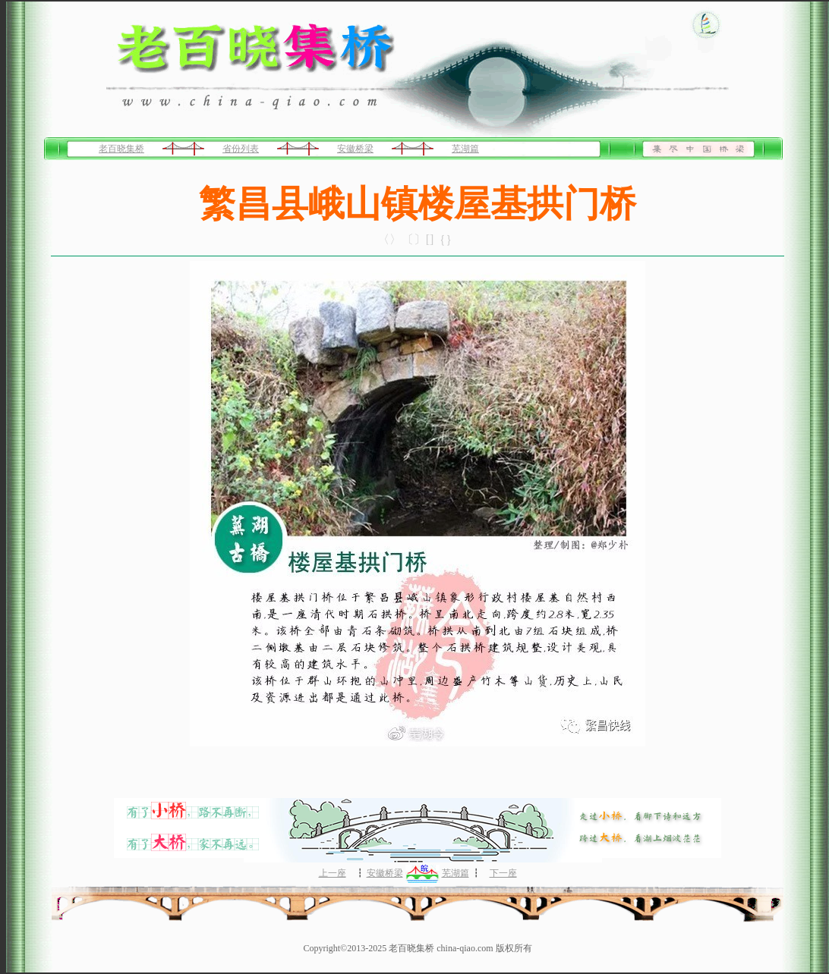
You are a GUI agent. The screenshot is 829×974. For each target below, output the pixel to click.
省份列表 (240, 148)
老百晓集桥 (121, 148)
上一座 (332, 873)
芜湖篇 (465, 148)
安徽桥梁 (355, 148)
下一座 (503, 873)
